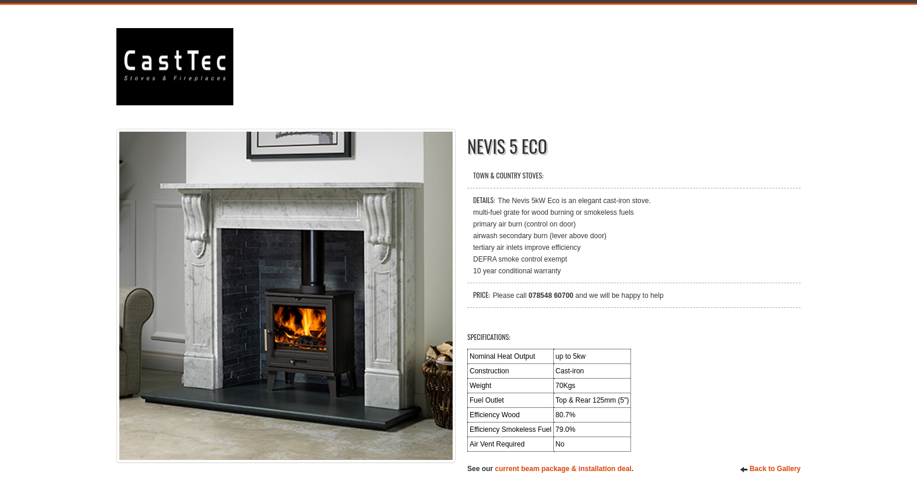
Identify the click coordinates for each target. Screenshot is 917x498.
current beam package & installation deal (563, 469)
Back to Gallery (770, 469)
